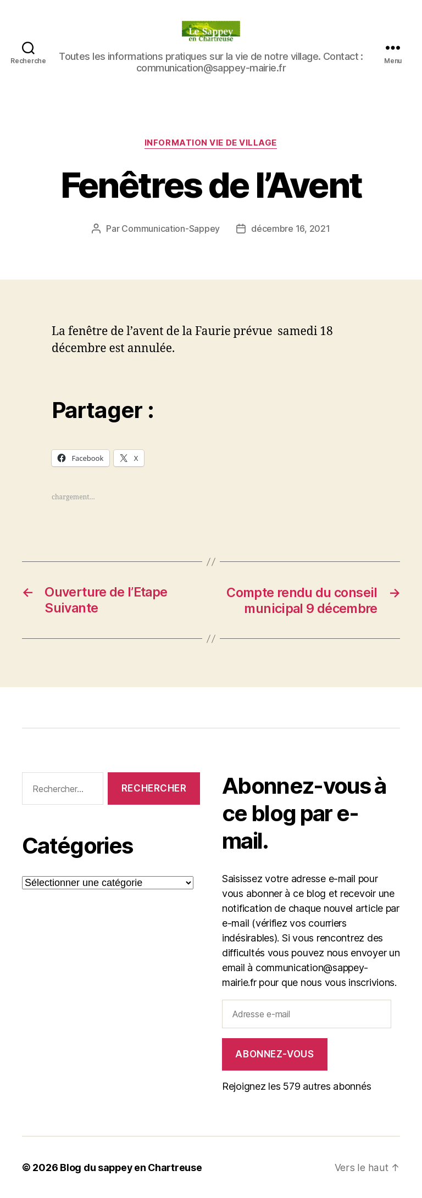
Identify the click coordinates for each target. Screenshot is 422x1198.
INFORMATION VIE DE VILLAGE (211, 143)
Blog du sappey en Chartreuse (132, 1167)
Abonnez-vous (274, 1053)
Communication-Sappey (170, 229)
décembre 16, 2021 (290, 229)
